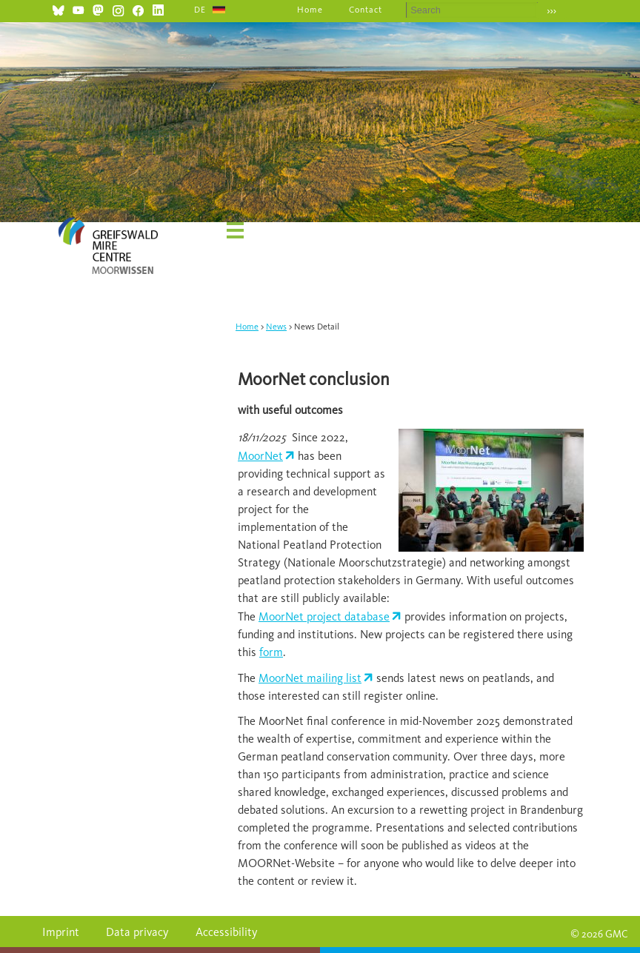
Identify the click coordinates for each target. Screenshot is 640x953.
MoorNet (260, 456)
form (271, 652)
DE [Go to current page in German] (200, 9)
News (276, 326)
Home (310, 9)
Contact (365, 9)
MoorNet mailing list (310, 678)
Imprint (60, 932)
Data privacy (137, 932)
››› (551, 10)
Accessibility (227, 932)
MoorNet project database (324, 616)
